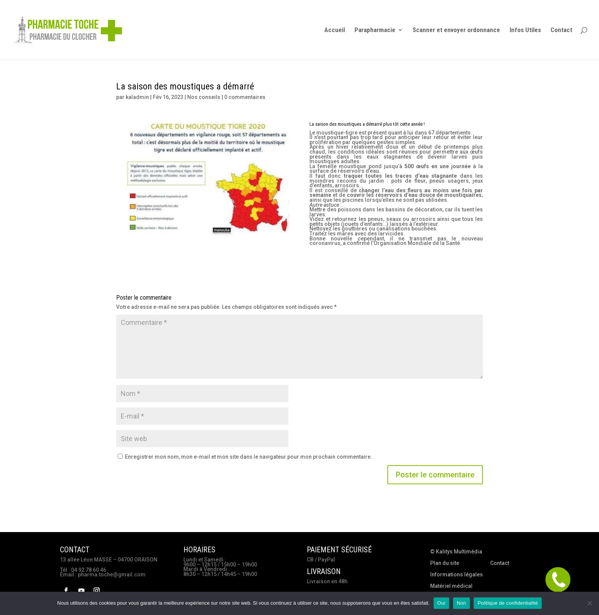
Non (461, 603)
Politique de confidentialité (508, 603)
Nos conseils (203, 97)
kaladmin (137, 97)
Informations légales (456, 575)
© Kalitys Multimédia (456, 552)
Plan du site (444, 563)
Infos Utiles (525, 30)
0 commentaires (245, 97)
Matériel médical (451, 586)
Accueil (334, 30)
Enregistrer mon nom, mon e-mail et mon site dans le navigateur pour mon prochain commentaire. (248, 457)
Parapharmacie (375, 30)
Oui (441, 603)
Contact (561, 30)
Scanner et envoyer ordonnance (456, 30)
